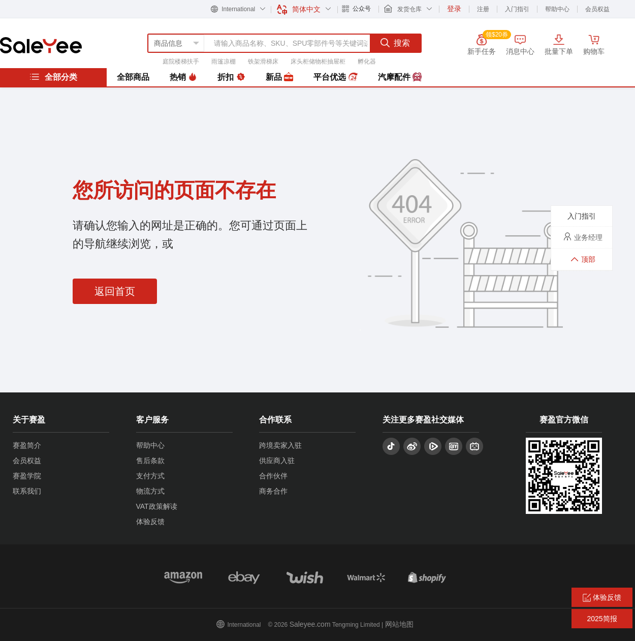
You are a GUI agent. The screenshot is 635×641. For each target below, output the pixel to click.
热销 (183, 77)
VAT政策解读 (156, 506)
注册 (483, 9)
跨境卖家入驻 (280, 445)
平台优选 (335, 77)
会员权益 (597, 9)
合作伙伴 (273, 476)
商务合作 (273, 491)
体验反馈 (150, 521)
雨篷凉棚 (223, 61)
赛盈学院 (27, 476)
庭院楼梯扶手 (181, 61)
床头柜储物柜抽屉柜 (318, 61)
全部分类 (53, 77)
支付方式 (150, 476)
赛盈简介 (27, 445)
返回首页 (114, 291)
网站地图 (399, 624)
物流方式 (150, 491)
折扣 (231, 77)
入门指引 (517, 9)
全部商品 (133, 77)
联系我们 (27, 491)
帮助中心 (557, 9)
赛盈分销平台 (41, 45)
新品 (279, 77)
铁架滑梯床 (263, 61)
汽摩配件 (400, 77)
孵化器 (367, 61)
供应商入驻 (277, 460)
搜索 (395, 42)
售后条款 (150, 460)
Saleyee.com (310, 624)
